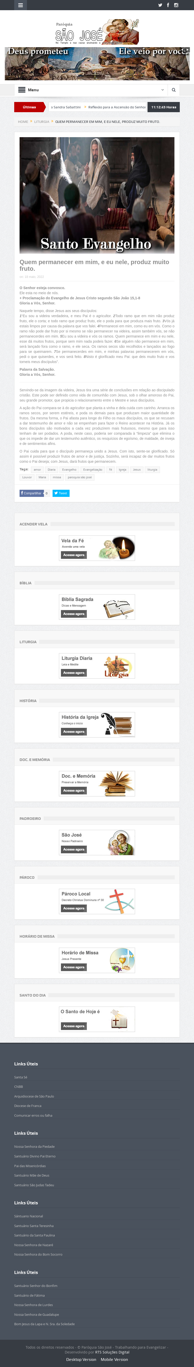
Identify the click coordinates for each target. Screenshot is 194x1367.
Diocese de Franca (27, 1105)
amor (37, 469)
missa (57, 477)
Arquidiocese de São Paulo (34, 1096)
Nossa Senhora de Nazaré (33, 1245)
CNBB (18, 1086)
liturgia (152, 469)
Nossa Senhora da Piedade (34, 1146)
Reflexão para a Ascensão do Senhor (124, 107)
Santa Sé (20, 1077)
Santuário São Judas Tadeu (34, 1185)
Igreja (122, 469)
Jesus (137, 469)
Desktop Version (81, 1359)
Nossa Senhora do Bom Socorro (38, 1254)
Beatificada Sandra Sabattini (64, 107)
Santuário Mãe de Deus (31, 1175)
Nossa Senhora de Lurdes (33, 1304)
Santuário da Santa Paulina (34, 1235)
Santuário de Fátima (29, 1295)
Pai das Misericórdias (30, 1166)
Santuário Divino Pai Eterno (35, 1156)
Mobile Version (114, 1359)
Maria (42, 477)
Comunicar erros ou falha (33, 1115)
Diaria (51, 469)
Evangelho (69, 469)
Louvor (27, 477)
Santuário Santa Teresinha (34, 1225)
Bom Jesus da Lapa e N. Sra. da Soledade (44, 1324)
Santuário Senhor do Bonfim (35, 1285)
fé (110, 469)
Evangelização (92, 469)
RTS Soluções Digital (112, 1352)
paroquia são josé (80, 477)
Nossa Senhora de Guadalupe (36, 1314)
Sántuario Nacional (28, 1216)
